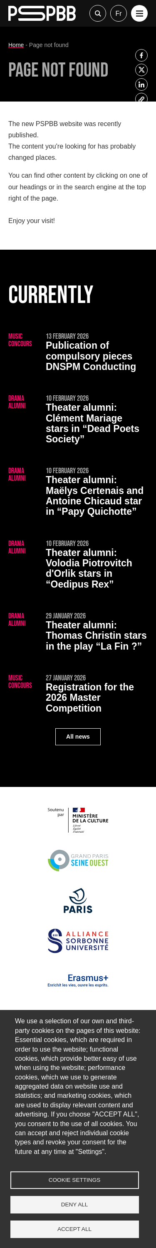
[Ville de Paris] (78, 910)
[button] (139, 13)
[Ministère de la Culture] (78, 830)
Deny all (74, 1204)
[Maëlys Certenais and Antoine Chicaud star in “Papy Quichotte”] (78, 493)
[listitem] (141, 55)
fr (118, 13)
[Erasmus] (78, 991)
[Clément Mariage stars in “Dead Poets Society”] (78, 421)
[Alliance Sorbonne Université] (78, 951)
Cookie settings (75, 1180)
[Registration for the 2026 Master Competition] (78, 695)
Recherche (97, 13)
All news (78, 736)
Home (16, 45)
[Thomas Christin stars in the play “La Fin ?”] (78, 633)
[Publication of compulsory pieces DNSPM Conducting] (78, 353)
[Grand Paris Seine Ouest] (78, 870)
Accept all (74, 1229)
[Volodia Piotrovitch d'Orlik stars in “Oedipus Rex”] (78, 566)
